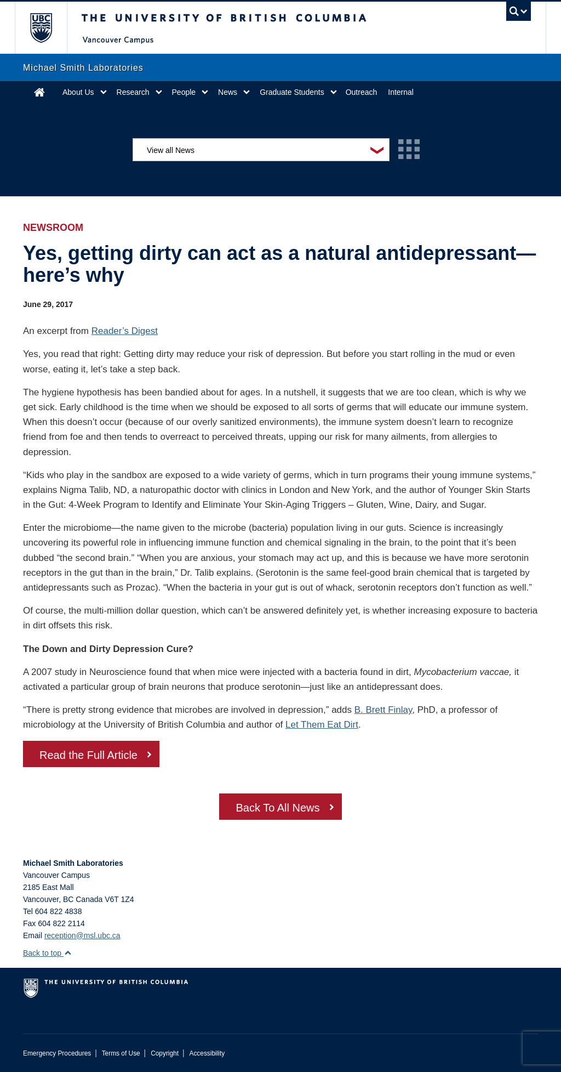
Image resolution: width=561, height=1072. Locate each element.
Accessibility (207, 1053)
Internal (401, 92)
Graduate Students (292, 92)
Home (39, 92)
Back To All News (277, 808)
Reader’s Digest (124, 331)
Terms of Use (121, 1053)
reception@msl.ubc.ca (82, 935)
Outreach (361, 92)
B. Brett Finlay (383, 710)
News (227, 92)
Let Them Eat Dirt (321, 724)
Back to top (47, 953)
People (184, 92)
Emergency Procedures (57, 1053)
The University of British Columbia (49, 28)
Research (133, 92)
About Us (78, 92)
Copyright (165, 1053)
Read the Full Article (88, 755)
